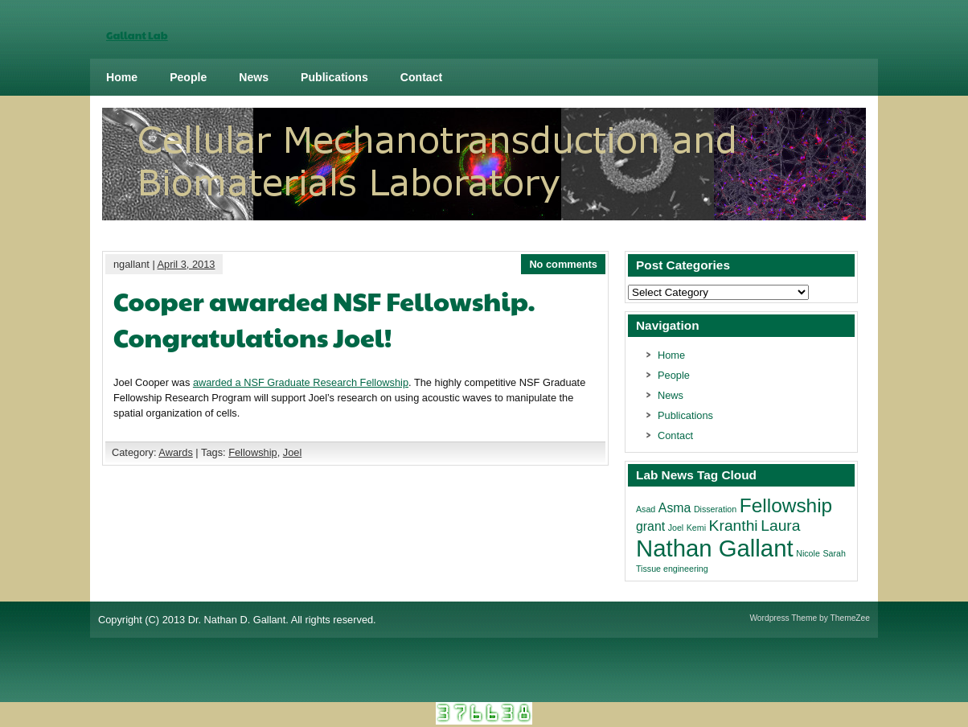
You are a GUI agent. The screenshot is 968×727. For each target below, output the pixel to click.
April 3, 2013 (186, 264)
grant (650, 526)
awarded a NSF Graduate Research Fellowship (300, 382)
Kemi (696, 527)
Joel (292, 452)
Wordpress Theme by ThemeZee (809, 618)
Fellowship (252, 452)
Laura (780, 525)
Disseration (715, 509)
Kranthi (733, 525)
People (188, 77)
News (254, 77)
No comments (563, 264)
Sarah (833, 553)
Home (121, 77)
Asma (674, 508)
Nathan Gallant (715, 548)
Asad (645, 509)
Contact (421, 77)
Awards (175, 452)
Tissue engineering (672, 568)
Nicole (808, 553)
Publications (334, 77)
